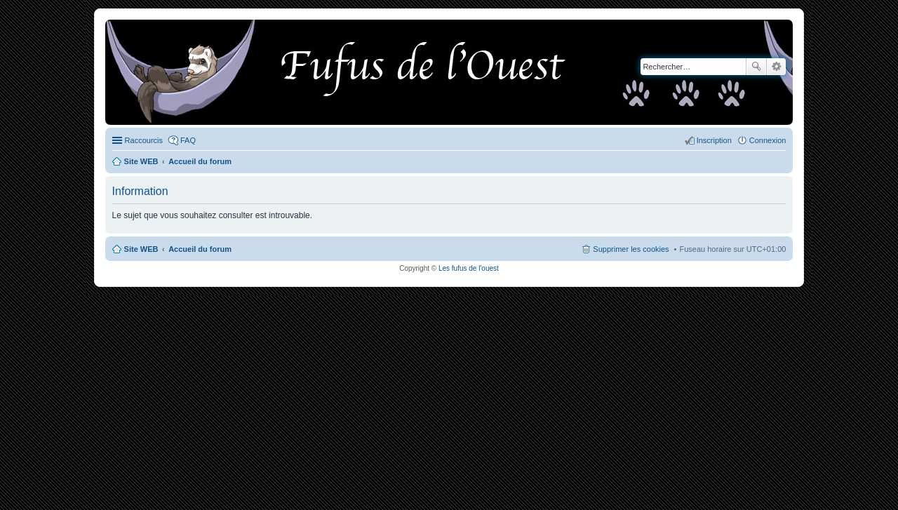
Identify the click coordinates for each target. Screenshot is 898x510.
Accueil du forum (200, 249)
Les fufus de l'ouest (468, 268)
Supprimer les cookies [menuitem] (631, 249)
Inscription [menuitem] (714, 140)
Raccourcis (144, 140)
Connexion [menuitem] (767, 140)
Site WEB (141, 249)
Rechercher (756, 66)
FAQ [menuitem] (188, 140)
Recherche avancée (776, 66)
